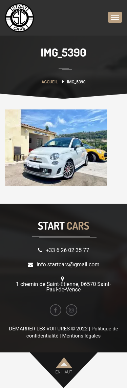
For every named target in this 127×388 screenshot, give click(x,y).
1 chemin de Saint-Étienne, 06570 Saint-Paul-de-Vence (63, 287)
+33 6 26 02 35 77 (67, 250)
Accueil (49, 82)
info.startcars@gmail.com (68, 264)
